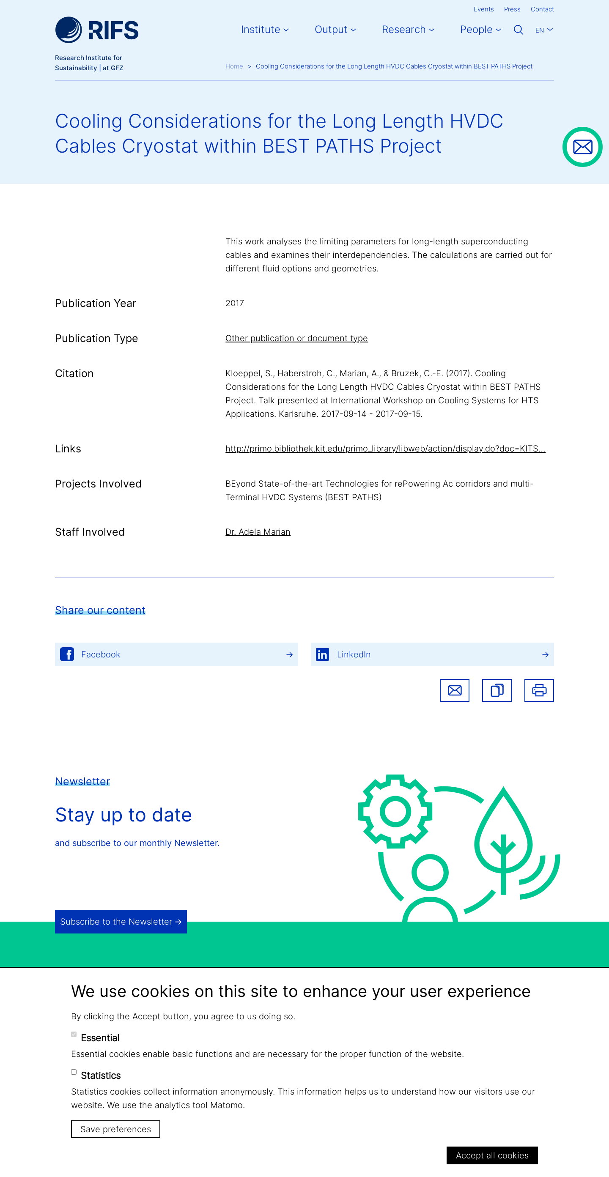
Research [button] (404, 29)
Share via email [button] (454, 690)
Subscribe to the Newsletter (116, 922)
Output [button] (331, 29)
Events (484, 9)
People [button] (476, 29)
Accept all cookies (492, 1155)
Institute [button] (260, 29)
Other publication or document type (296, 338)
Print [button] (539, 690)
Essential (100, 1038)
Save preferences (115, 1129)
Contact (542, 9)
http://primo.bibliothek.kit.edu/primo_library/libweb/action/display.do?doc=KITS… (385, 448)
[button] (497, 690)
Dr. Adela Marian (258, 532)
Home (234, 66)
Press (512, 9)
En (539, 30)
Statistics (101, 1075)
